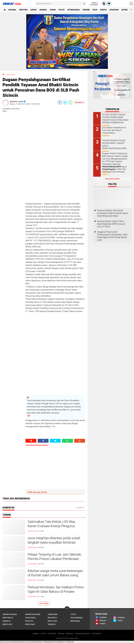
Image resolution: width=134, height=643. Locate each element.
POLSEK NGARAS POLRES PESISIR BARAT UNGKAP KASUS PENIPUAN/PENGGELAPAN (114, 144)
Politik (62, 10)
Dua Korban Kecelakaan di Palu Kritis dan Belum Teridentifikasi (114, 130)
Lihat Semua (43, 603)
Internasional (73, 10)
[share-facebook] (60, 102)
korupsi (103, 10)
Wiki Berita (52, 618)
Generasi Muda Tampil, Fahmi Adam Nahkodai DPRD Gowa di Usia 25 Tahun (111, 224)
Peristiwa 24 (8, 618)
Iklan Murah (96, 634)
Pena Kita (29, 621)
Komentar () (79, 102)
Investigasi (30, 624)
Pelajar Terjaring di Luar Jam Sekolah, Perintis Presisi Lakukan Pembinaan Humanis (55, 558)
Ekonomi (86, 10)
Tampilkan (80, 507)
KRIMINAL (43, 10)
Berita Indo (52, 621)
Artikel (125, 10)
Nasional (12, 10)
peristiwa (23, 10)
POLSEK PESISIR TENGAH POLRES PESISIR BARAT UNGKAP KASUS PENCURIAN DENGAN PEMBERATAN (115, 118)
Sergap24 (51, 624)
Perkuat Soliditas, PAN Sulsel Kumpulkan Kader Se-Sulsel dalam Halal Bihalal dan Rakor (112, 213)
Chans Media (30, 618)
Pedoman (69, 634)
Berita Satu (7, 624)
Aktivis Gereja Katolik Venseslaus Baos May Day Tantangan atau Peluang (114, 169)
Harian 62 (7, 621)
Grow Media (75, 621)
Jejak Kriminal (76, 618)
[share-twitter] (65, 102)
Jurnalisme (53, 614)
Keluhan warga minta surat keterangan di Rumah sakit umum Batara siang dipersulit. (55, 575)
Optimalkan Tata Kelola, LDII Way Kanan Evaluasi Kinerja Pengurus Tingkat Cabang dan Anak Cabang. (52, 526)
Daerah (33, 10)
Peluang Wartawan (82, 634)
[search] (60, 3)
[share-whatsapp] (70, 102)
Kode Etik (52, 634)
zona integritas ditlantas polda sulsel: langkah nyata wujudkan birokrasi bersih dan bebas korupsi (54, 542)
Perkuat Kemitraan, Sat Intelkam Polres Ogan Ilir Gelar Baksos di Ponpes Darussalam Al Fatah (56, 591)
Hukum (53, 10)
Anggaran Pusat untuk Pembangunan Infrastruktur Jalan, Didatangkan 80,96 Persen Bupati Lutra (112, 236)
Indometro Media (10, 614)
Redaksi (36, 634)
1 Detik (73, 614)
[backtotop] (67, 608)
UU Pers (44, 634)
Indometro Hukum (32, 614)
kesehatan (114, 10)
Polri (95, 10)
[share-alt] (30, 441)
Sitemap (61, 634)
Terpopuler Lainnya (112, 179)
